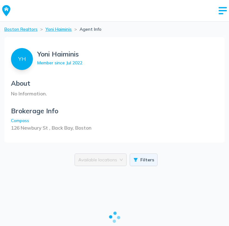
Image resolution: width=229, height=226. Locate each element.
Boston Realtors (21, 29)
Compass (20, 120)
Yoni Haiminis (58, 29)
